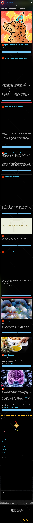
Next (28, 415)
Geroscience (3, 494)
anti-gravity (3, 446)
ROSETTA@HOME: (11, 516)
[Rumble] (27, 520)
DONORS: (14, 512)
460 (22, 415)
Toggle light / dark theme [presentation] (31, 2)
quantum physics (11, 330)
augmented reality (4, 449)
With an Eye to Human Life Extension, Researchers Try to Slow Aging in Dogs (16, 45)
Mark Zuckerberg (4, 444)
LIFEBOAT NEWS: (18, 509)
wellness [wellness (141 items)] (21, 432)
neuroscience (16, 407)
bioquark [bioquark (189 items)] (16, 429)
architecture (3, 447)
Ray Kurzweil (3, 441)
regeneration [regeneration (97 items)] (25, 431)
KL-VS (4, 403)
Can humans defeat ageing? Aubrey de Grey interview (13, 106)
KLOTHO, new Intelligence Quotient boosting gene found (14, 389)
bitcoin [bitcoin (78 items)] (25, 429)
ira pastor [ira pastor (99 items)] (2, 431)
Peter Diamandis (4, 439)
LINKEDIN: (12, 510)
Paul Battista (5, 293)
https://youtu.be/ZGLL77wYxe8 (16, 285)
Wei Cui (4, 243)
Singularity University (4, 442)
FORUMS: (15, 517)
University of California (25, 397)
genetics (11, 293)
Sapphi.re (12, 519)
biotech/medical (8, 49)
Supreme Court (7, 236)
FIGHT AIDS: (12, 513)
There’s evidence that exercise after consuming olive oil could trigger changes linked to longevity (16, 355)
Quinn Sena (5, 49)
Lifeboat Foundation (5, 519)
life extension (11, 49)
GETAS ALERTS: (18, 510)
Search (31, 420)
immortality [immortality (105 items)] (26, 430)
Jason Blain (4, 484)
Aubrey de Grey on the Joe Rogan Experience (12, 176)
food (13, 168)
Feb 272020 (2, 44)
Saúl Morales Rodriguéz (6, 460)
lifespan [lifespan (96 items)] (9, 431)
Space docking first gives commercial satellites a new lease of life (16, 58)
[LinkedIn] (24, 520)
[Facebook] (21, 520)
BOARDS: (18, 512)
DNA (2, 440)
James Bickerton (5, 144)
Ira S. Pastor (4, 486)
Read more (16, 52)
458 (18, 415)
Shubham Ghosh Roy (5, 461)
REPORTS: (18, 513)
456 (14, 415)
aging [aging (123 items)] (2, 429)
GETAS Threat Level (16, 507)
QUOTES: (18, 517)
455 (12, 415)
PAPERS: (18, 516)
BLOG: (17, 511)
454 (10, 415)
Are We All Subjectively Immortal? (10, 321)
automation (3, 450)
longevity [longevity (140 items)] (12, 431)
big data (3, 451)
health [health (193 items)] (17, 430)
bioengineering (4, 452)
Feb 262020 (2, 176)
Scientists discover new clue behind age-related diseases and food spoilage (16, 153)
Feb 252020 (2, 321)
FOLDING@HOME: (12, 515)
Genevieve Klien (5, 98)
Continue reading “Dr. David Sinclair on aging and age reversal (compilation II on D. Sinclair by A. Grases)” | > (16, 291)
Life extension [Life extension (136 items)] (6, 431)
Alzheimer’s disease (5, 396)
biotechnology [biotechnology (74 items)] (23, 429)
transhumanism (11, 144)
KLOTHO (8, 393)
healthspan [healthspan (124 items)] (19, 430)
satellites (13, 98)
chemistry (11, 168)
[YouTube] (26, 520)
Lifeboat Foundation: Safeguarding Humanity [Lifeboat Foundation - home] (15, 3)
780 (25, 415)
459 (20, 415)
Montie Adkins (5, 211)
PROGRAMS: (18, 515)
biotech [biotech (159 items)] (20, 429)
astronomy (3, 448)
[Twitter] (23, 520)
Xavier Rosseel (5, 168)
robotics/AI (11, 98)
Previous (5, 415)
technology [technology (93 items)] (14, 432)
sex (17, 407)
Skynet (2, 443)
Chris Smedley (4, 487)
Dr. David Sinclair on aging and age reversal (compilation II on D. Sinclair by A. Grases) (17, 252)
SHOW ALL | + (3, 488)
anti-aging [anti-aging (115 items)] (7, 429)
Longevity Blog (4, 495)
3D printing (3, 438)
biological (3, 453)
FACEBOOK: (12, 509)
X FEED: (12, 511)
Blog (16, 6)
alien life (3, 445)
